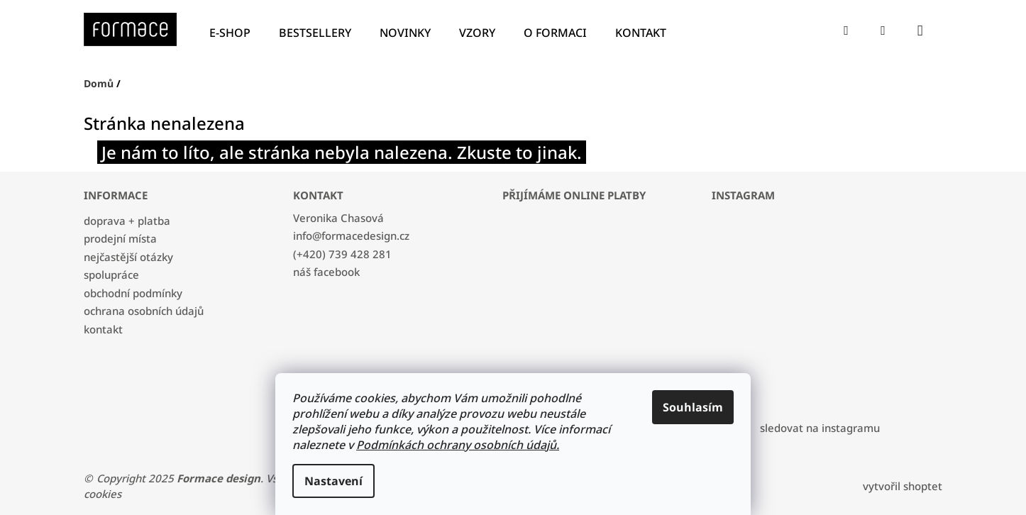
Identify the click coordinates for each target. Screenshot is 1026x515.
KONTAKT (103, 329)
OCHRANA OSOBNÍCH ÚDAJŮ (144, 311)
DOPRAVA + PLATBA (127, 221)
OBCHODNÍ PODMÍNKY (133, 293)
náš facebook (326, 272)
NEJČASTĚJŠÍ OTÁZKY (128, 257)
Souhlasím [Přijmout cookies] (693, 407)
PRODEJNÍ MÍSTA (120, 238)
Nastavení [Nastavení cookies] (333, 481)
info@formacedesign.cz (351, 235)
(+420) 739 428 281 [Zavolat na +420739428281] (342, 254)
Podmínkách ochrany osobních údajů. (457, 445)
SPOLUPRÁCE (111, 274)
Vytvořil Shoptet (902, 486)
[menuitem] (233, 33)
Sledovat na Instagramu (820, 428)
